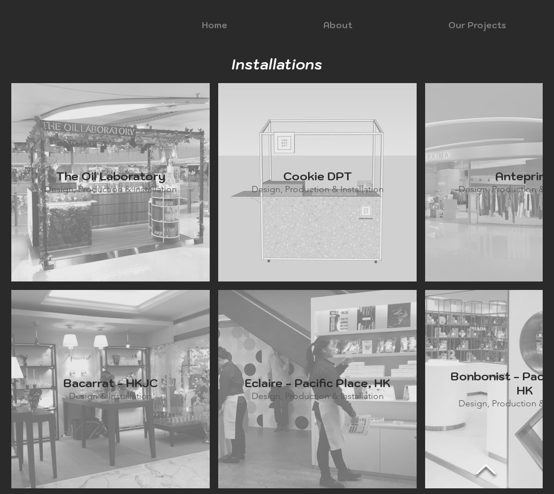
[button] (337, 25)
